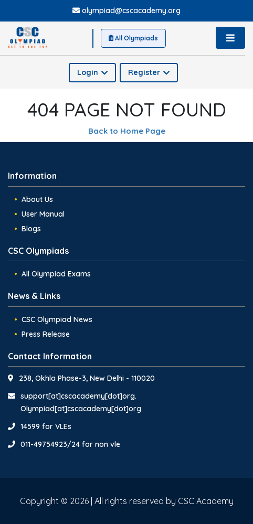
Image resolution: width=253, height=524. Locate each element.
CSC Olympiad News (57, 319)
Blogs (31, 228)
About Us (37, 199)
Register (149, 72)
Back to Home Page (126, 131)
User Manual (43, 214)
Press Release (46, 334)
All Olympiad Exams (56, 274)
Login (92, 72)
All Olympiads (133, 38)
